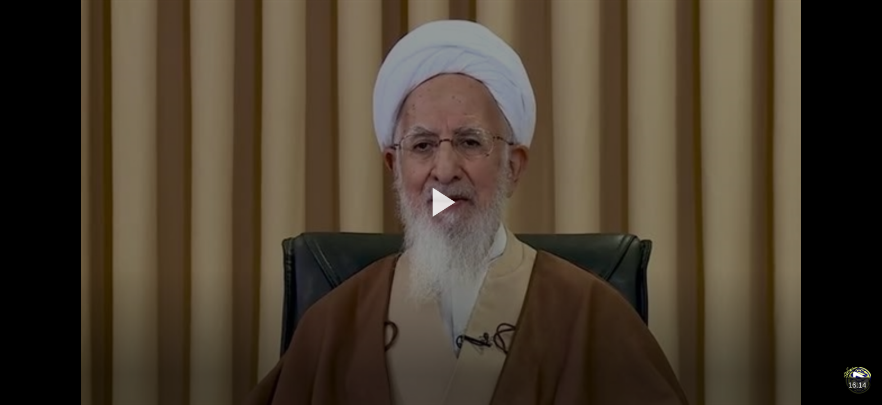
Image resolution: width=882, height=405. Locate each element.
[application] (441, 202)
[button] (441, 202)
